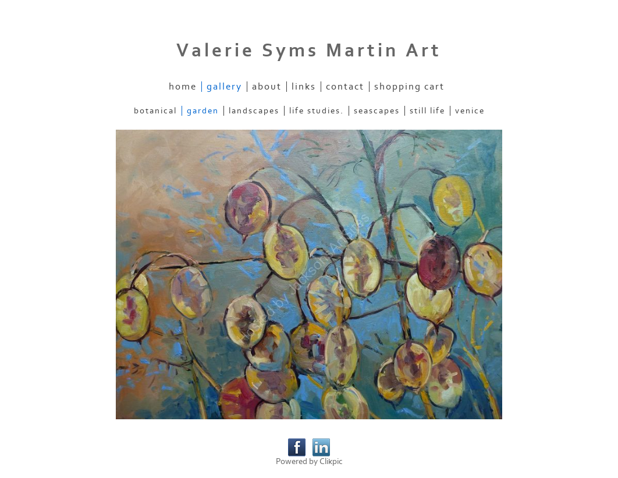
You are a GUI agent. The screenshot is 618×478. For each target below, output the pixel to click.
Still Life (427, 111)
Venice (470, 111)
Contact (345, 86)
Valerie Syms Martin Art (309, 51)
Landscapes (254, 111)
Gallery (224, 86)
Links (304, 86)
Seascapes (377, 111)
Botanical (155, 111)
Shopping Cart (409, 86)
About (267, 86)
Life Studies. (316, 111)
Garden (203, 111)
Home (183, 86)
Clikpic (331, 461)
